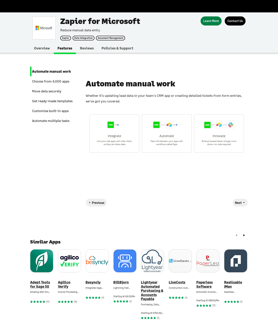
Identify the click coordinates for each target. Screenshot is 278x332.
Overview (42, 48)
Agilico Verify (64, 284)
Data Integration (83, 38)
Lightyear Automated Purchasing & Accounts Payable (152, 290)
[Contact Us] (235, 21)
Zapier (65, 38)
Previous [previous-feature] (98, 202)
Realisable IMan (233, 284)
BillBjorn (121, 282)
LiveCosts (177, 282)
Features (65, 48)
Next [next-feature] (238, 202)
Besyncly (93, 282)
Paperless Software (204, 284)
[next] (244, 235)
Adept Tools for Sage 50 (40, 284)
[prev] (236, 235)
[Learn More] (211, 21)
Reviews (87, 48)
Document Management (110, 38)
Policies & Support (117, 48)
